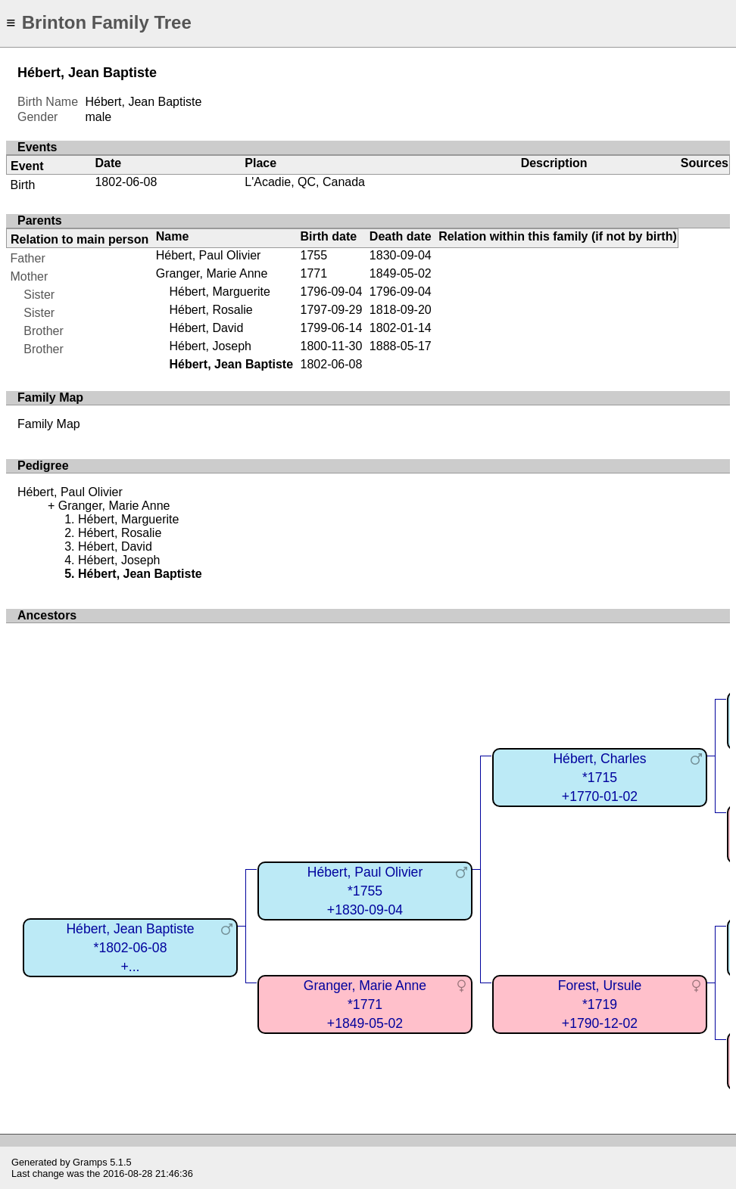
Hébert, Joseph (210, 346)
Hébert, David (206, 327)
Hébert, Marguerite (219, 291)
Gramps (90, 1162)
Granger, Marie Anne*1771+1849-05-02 (365, 1004)
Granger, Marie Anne (212, 273)
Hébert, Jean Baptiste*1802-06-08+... (130, 947)
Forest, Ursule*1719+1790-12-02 (599, 1004)
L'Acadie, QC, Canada (305, 181)
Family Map (48, 424)
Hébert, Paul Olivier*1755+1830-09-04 (365, 891)
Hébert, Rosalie (210, 309)
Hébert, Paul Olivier (208, 255)
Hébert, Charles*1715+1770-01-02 (599, 777)
